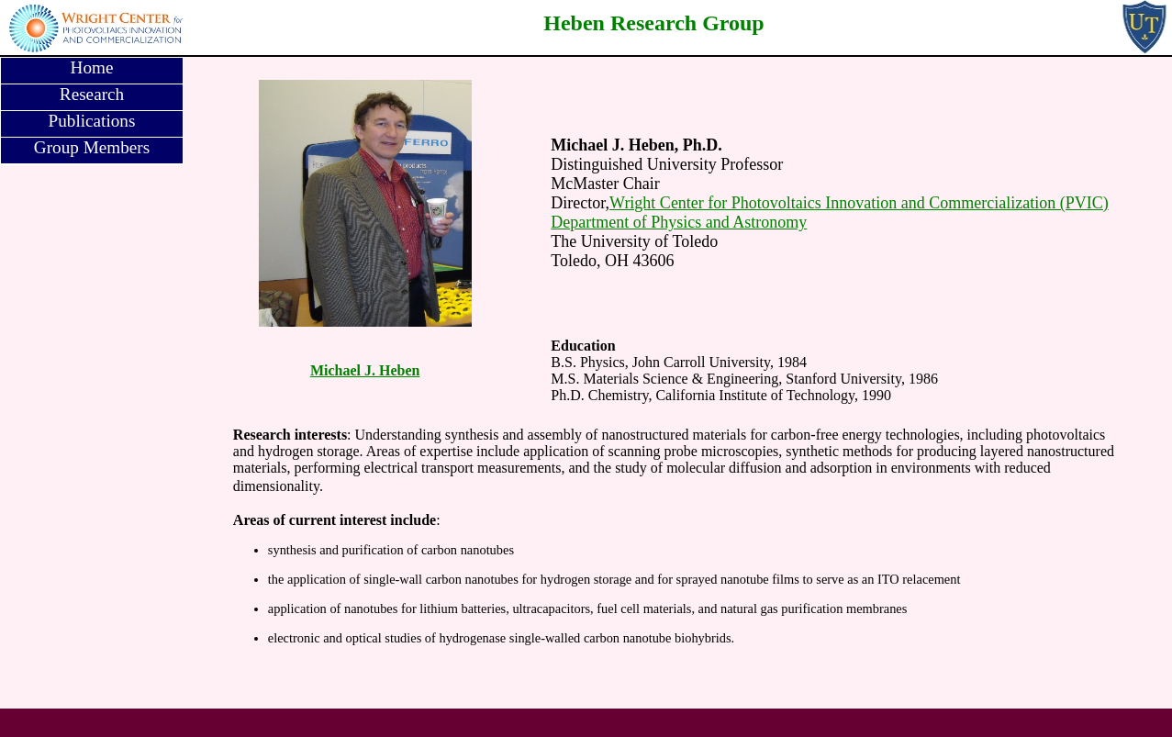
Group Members (92, 147)
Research (92, 94)
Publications (92, 120)
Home (92, 67)
